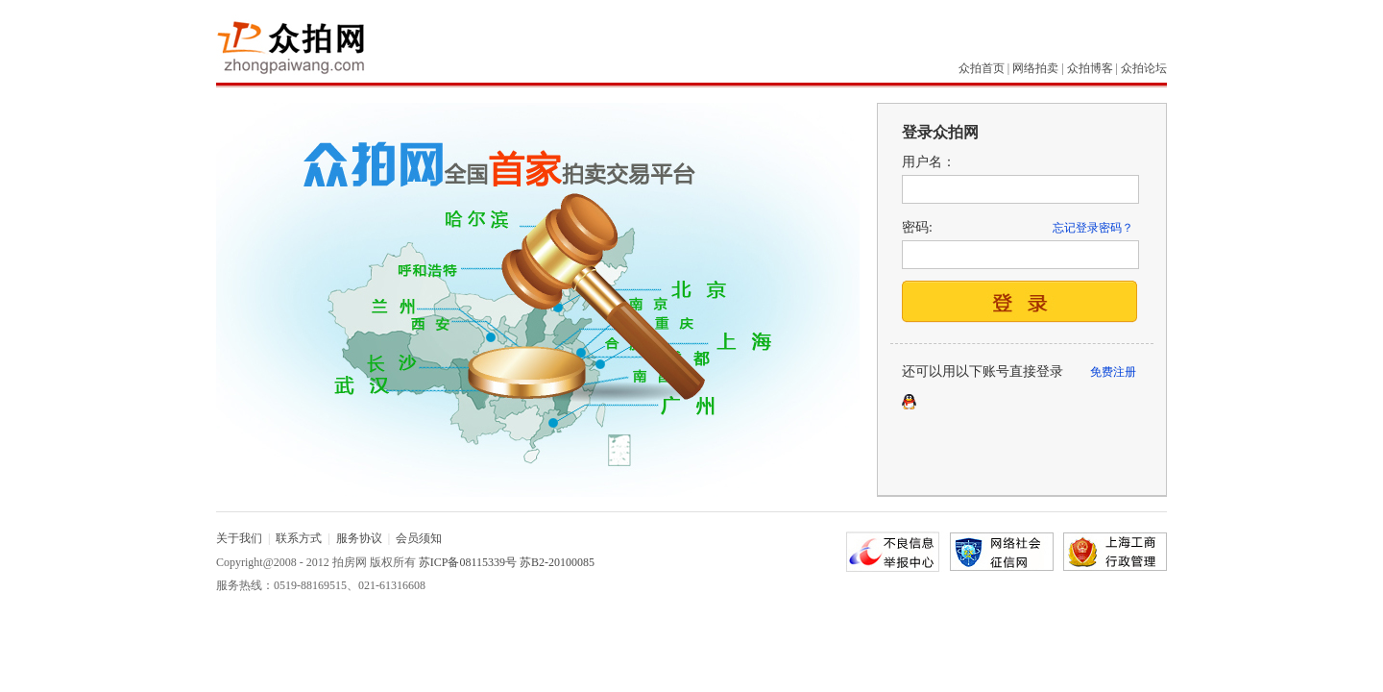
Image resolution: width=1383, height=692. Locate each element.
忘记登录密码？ (1093, 228)
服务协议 (359, 538)
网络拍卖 (1035, 68)
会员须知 (419, 538)
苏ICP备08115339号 (468, 562)
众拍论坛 (1144, 68)
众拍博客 (1090, 68)
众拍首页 (981, 68)
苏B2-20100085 (557, 562)
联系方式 (299, 538)
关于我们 (239, 538)
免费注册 (1113, 372)
